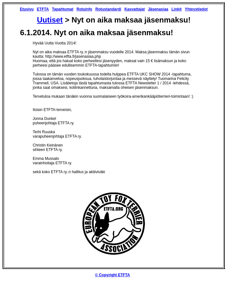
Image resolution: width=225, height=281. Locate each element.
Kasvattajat (134, 9)
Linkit (176, 9)
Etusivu (26, 9)
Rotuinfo (84, 9)
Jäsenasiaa (158, 9)
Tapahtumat (62, 9)
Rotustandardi (108, 9)
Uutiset (50, 20)
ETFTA (43, 9)
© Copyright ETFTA (112, 275)
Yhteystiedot (196, 9)
